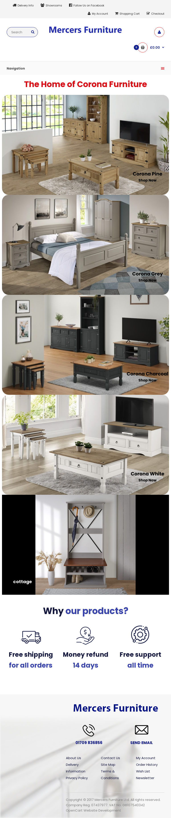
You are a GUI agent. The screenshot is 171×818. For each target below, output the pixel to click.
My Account (145, 758)
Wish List (143, 771)
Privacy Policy (77, 778)
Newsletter (145, 778)
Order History (147, 764)
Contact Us (110, 758)
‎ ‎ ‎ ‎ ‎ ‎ (15, 182)
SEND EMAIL (141, 742)
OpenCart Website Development (93, 810)
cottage (22, 582)
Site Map (108, 764)
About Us (73, 758)
